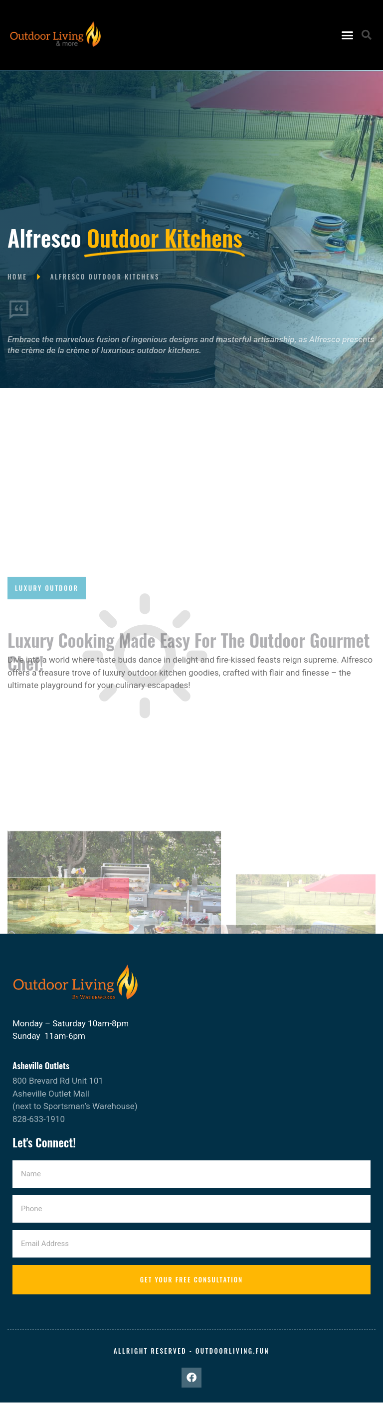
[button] (347, 34)
